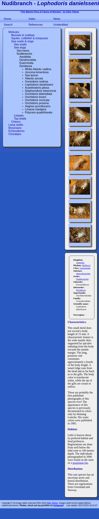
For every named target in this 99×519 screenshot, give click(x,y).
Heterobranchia (83, 273)
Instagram (58, 505)
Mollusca (86, 265)
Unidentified (60, 24)
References (36, 24)
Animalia (80, 262)
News (56, 18)
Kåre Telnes (52, 503)
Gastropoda (85, 268)
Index (32, 18)
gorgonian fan (80, 462)
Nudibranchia (82, 279)
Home (7, 18)
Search (8, 24)
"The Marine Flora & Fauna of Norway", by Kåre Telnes (49, 11)
